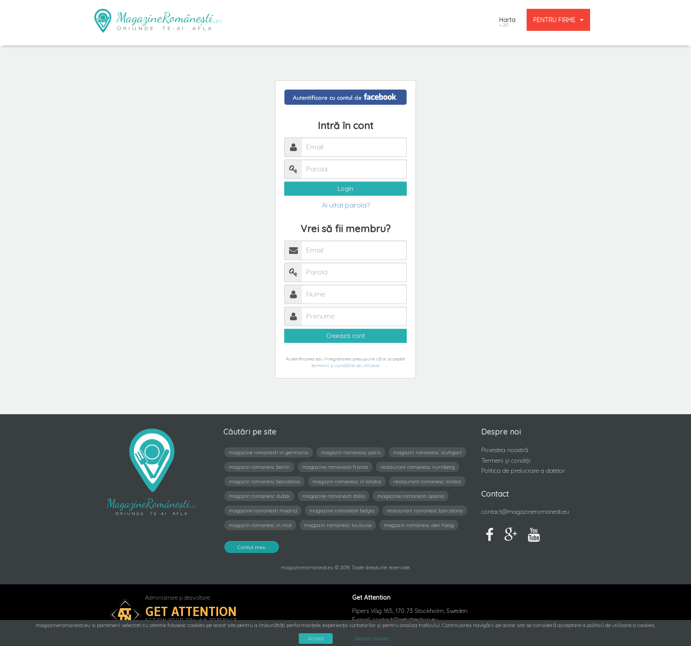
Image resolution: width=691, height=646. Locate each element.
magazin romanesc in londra (346, 481)
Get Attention (191, 611)
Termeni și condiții (506, 460)
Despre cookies (372, 638)
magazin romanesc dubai (259, 496)
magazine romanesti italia (333, 496)
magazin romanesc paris (351, 452)
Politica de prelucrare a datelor (523, 471)
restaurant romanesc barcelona (425, 510)
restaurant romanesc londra (427, 481)
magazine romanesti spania (410, 496)
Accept (316, 638)
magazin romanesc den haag (419, 525)
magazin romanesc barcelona (264, 481)
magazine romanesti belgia (342, 510)
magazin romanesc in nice (260, 525)
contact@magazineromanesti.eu (525, 512)
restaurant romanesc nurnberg (417, 467)
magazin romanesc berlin (259, 467)
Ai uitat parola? (346, 204)
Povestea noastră (504, 450)
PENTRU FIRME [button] (558, 20)
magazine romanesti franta (335, 467)
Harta (507, 23)
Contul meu (252, 547)
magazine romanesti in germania (268, 452)
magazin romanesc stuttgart (427, 452)
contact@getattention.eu (405, 620)
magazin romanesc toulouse (338, 525)
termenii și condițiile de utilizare (345, 365)
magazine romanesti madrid (263, 510)
